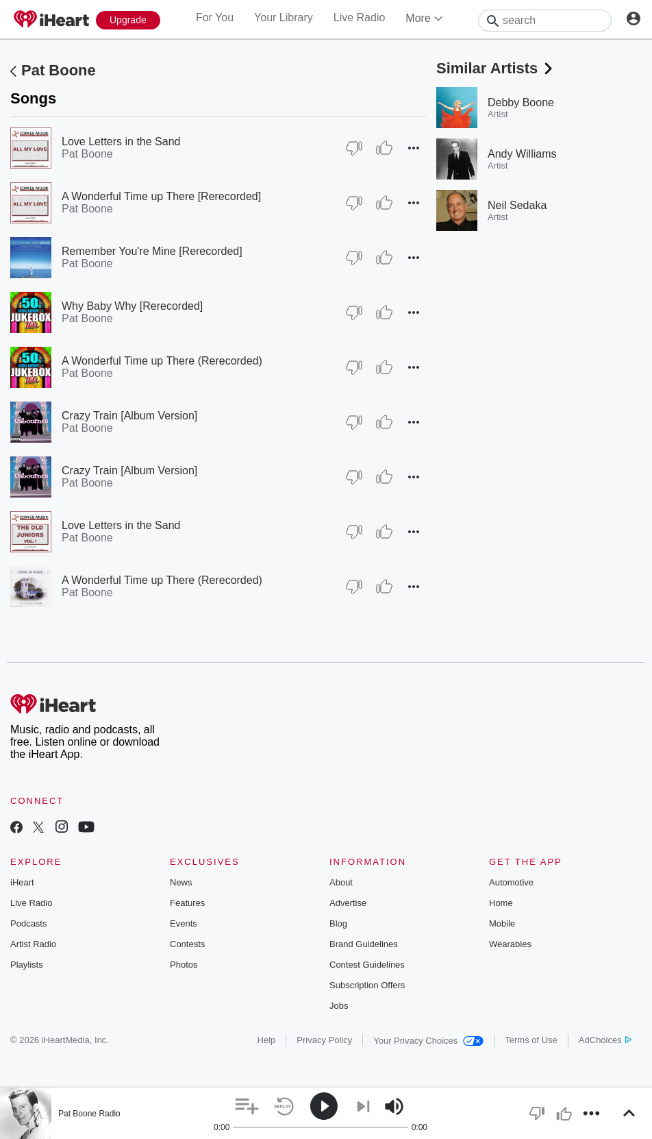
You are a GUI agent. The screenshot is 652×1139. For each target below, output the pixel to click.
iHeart (22, 882)
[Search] (545, 21)
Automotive (511, 882)
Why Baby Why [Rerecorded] (132, 306)
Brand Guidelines (363, 944)
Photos (183, 964)
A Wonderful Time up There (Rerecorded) (162, 361)
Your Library (283, 17)
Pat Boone (58, 70)
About (341, 882)
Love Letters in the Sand (121, 141)
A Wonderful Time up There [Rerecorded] (161, 196)
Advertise (347, 903)
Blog (338, 923)
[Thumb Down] (354, 148)
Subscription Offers (367, 985)
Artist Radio (33, 944)
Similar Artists (495, 68)
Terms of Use (531, 1040)
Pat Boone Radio (89, 1113)
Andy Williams (522, 154)
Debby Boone (521, 102)
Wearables (510, 944)
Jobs (338, 1006)
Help (267, 1040)
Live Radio (360, 17)
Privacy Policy (324, 1040)
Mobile (502, 923)
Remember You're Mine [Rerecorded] (152, 251)
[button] (413, 148)
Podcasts (28, 923)
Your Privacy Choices (428, 1041)
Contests (187, 944)
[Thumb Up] (384, 148)
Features (187, 903)
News (181, 882)
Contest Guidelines (367, 964)
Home (501, 903)
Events (183, 923)
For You (215, 17)
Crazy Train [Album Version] (129, 415)
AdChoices (605, 1040)
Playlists (26, 964)
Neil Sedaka (517, 205)
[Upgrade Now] (128, 20)
